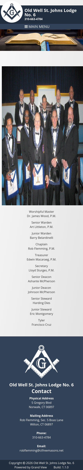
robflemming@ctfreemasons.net (41, 450)
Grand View (39, 467)
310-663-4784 (34, 19)
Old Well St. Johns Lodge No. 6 (51, 12)
